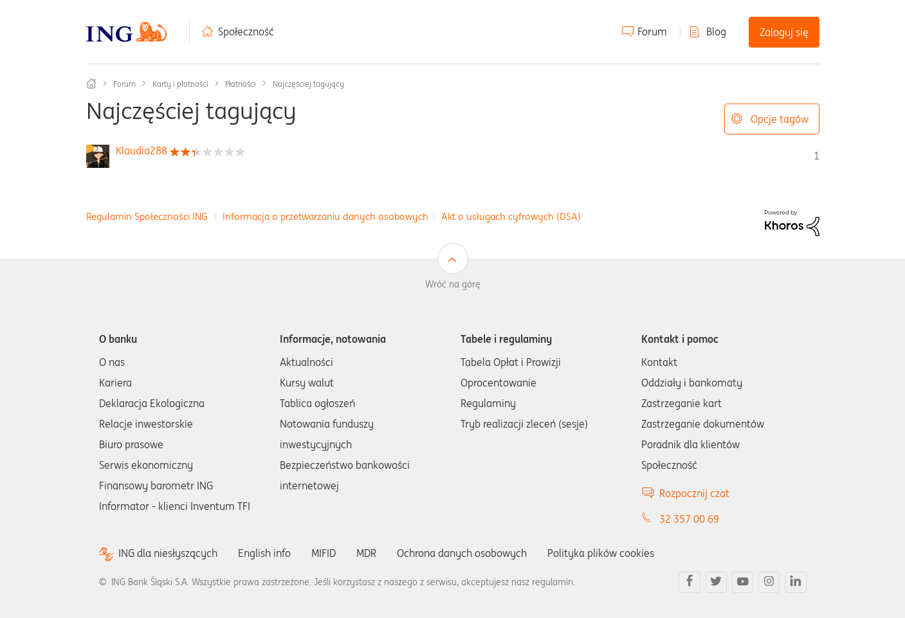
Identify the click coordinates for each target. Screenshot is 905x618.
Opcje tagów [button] (780, 119)
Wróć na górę (452, 284)
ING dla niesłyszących (167, 553)
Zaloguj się (784, 32)
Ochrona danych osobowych (462, 553)
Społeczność (246, 31)
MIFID (323, 553)
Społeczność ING (91, 83)
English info (264, 553)
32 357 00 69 (689, 519)
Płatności (240, 84)
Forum (652, 31)
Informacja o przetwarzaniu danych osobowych (325, 216)
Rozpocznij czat (694, 493)
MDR (366, 553)
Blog (716, 31)
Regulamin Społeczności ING (147, 216)
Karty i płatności (180, 84)
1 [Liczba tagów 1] (816, 155)
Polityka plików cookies (600, 553)
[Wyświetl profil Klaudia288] (141, 150)
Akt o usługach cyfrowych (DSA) (511, 216)
